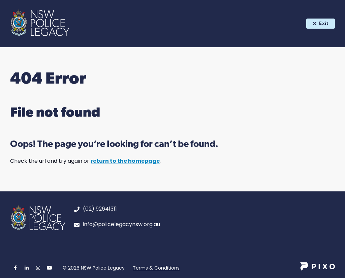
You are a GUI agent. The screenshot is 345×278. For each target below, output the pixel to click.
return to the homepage (125, 161)
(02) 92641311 (100, 209)
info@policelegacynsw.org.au (121, 224)
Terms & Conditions (156, 268)
